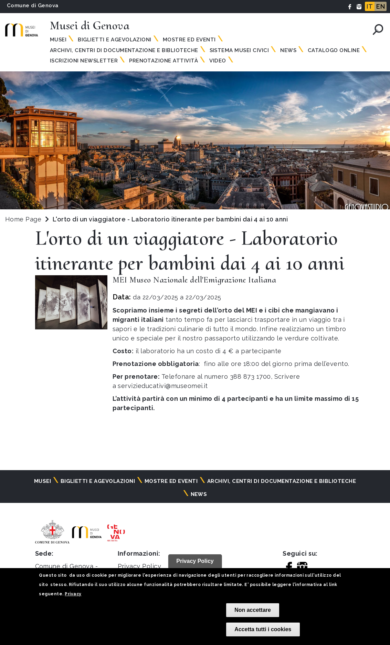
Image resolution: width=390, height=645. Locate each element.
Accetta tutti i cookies (262, 629)
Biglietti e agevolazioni (114, 40)
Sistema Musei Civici (239, 50)
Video (217, 61)
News (288, 50)
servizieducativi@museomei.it (163, 385)
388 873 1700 (250, 376)
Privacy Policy (139, 566)
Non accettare (252, 610)
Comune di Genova (33, 5)
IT (370, 6)
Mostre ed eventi (189, 40)
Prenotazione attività (163, 61)
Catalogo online (334, 50)
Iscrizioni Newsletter (84, 61)
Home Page (23, 219)
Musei (58, 40)
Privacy (73, 594)
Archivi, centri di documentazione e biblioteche (124, 50)
